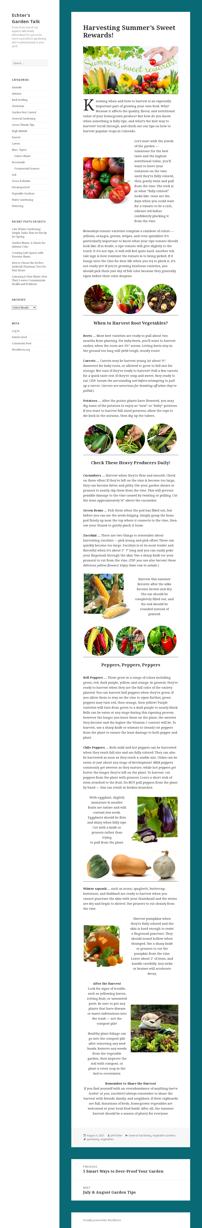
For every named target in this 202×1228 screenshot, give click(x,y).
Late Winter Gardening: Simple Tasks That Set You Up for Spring (29, 232)
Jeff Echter (116, 1135)
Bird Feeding (19, 100)
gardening (93, 1139)
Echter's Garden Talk (26, 18)
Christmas (18, 106)
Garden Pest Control (24, 112)
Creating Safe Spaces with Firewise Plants (27, 254)
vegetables (107, 1139)
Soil (14, 175)
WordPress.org (21, 349)
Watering (17, 206)
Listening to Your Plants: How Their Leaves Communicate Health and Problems (29, 280)
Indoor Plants (22, 156)
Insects (16, 137)
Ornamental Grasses (26, 168)
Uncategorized (21, 187)
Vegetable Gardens (23, 193)
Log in (16, 331)
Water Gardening (22, 200)
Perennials (18, 162)
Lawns (16, 143)
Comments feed (21, 343)
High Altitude (19, 131)
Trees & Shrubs (21, 181)
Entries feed (19, 337)
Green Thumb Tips (23, 125)
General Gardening (23, 118)
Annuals (17, 87)
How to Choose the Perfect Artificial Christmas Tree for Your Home (29, 266)
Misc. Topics (19, 150)
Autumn (16, 93)
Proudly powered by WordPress (102, 1220)
